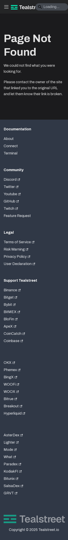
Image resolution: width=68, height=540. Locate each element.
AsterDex (13, 435)
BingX (10, 377)
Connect (11, 146)
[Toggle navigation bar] (6, 7)
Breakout (13, 406)
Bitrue (10, 399)
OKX (9, 363)
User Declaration (19, 264)
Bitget (10, 297)
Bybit (10, 305)
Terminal (10, 153)
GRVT (10, 493)
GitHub (11, 201)
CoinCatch (14, 334)
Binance (12, 290)
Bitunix (11, 479)
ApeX (10, 326)
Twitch (11, 208)
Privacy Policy (17, 256)
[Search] (51, 7)
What (10, 457)
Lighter (11, 442)
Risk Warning (16, 249)
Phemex (12, 370)
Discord (12, 179)
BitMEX (12, 312)
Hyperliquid (14, 413)
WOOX (11, 392)
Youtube (12, 194)
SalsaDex (13, 486)
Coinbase (13, 341)
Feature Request (17, 216)
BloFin (11, 319)
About (9, 139)
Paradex (12, 464)
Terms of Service (19, 242)
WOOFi (11, 384)
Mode (10, 450)
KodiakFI (13, 471)
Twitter (11, 187)
